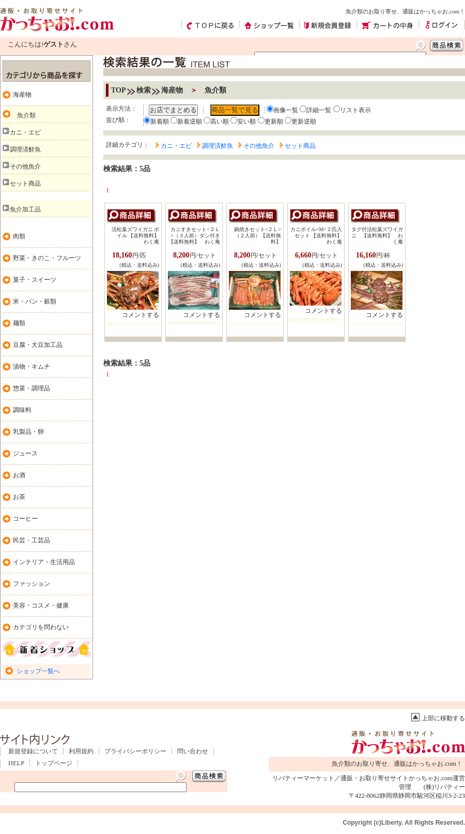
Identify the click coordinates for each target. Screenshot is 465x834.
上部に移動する (443, 718)
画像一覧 (282, 110)
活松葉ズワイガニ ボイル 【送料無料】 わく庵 (138, 235)
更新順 (270, 121)
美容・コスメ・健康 (41, 605)
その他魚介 (25, 166)
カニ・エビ (25, 132)
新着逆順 (186, 121)
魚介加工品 (25, 209)
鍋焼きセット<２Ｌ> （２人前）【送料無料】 (257, 235)
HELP (16, 763)
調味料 (22, 410)
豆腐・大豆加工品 (38, 344)
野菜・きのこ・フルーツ (47, 258)
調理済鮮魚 (25, 149)
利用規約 (81, 751)
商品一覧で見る (234, 110)
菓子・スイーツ (34, 279)
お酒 (19, 475)
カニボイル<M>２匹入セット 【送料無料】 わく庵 (318, 235)
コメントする (140, 315)
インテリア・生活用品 (44, 562)
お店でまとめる (173, 110)
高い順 (216, 121)
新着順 (156, 121)
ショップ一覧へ (38, 671)
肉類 (19, 236)
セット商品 (25, 183)
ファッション (31, 583)
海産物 (22, 94)
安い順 (243, 121)
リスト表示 (352, 110)
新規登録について (33, 751)
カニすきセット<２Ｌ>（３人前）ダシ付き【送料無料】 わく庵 (194, 235)
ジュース (25, 453)
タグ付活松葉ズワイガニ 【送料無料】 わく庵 (379, 235)
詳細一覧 (315, 110)
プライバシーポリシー (135, 751)
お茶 (19, 497)
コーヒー (25, 518)
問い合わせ (192, 751)
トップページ (53, 763)
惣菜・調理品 (31, 388)
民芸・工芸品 (31, 540)
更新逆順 (300, 121)
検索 (143, 90)
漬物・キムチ (31, 366)
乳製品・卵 (28, 431)
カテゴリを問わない (41, 627)
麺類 (19, 323)
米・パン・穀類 (34, 301)
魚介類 (26, 115)
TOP (118, 90)
